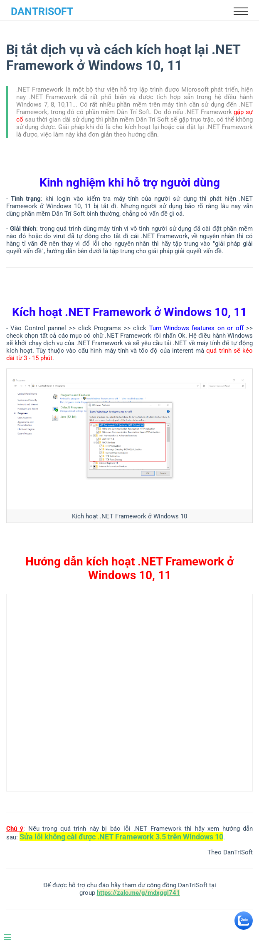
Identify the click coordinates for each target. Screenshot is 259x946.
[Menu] (11, 934)
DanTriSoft (42, 11)
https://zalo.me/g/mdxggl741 (138, 892)
